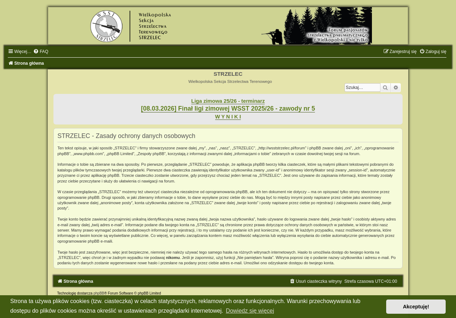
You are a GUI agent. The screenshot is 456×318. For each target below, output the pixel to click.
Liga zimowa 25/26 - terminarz (228, 101)
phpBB (98, 293)
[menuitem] (40, 51)
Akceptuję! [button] (416, 306)
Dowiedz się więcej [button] (250, 311)
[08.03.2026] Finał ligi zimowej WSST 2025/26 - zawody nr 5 (228, 108)
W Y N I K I (228, 117)
